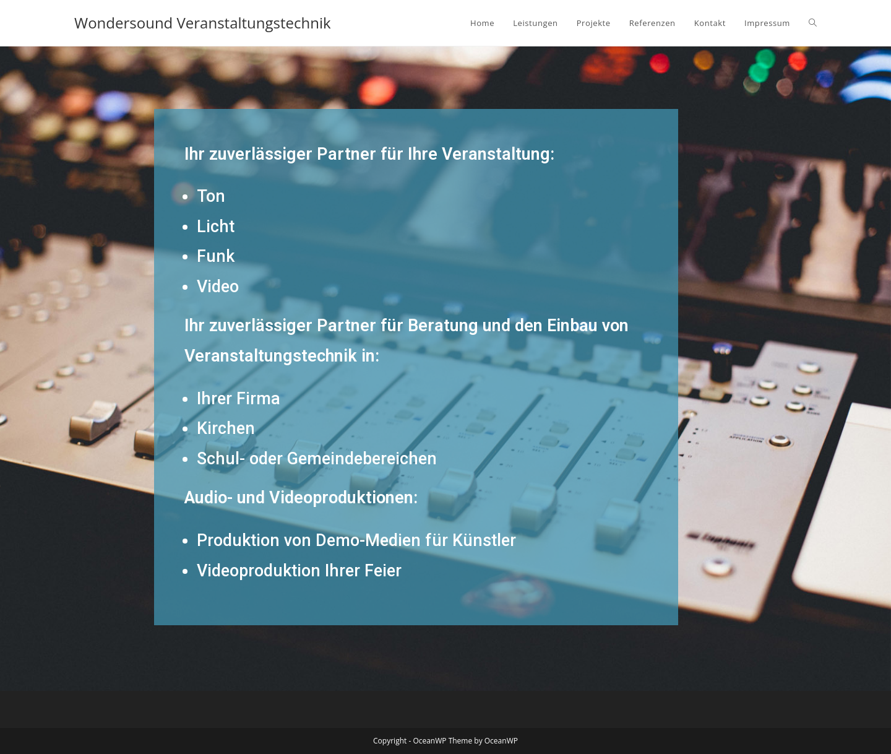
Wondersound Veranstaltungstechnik (202, 22)
